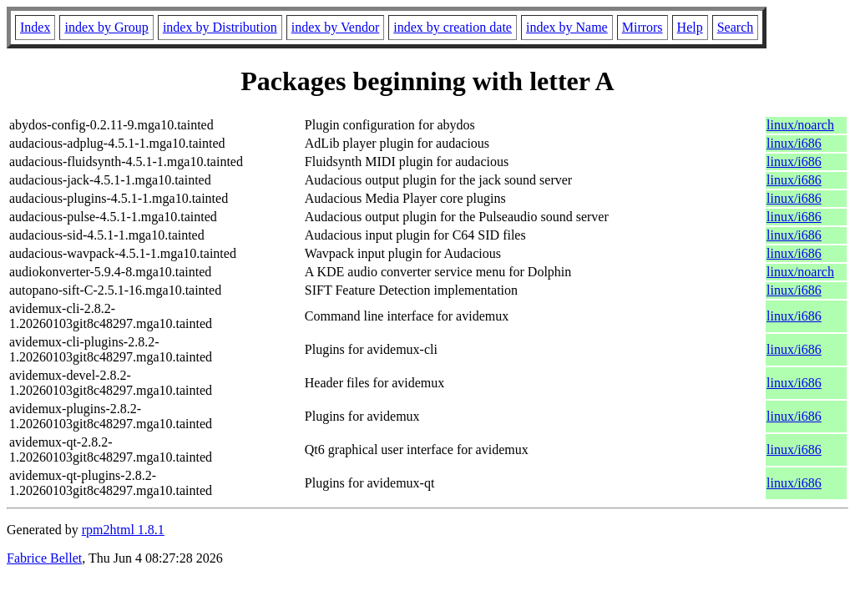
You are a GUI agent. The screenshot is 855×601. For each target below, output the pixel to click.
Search (735, 27)
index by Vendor (335, 27)
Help (690, 27)
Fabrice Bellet (44, 558)
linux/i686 (794, 143)
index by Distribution (220, 27)
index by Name (567, 27)
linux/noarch (800, 125)
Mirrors (642, 27)
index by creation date (452, 27)
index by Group (106, 27)
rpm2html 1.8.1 (123, 530)
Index (35, 27)
